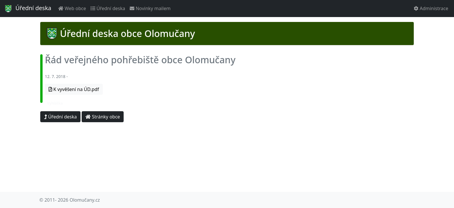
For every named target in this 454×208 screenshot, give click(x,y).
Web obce (72, 8)
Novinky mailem (150, 8)
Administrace (431, 8)
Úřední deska (27, 8)
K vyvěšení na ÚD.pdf (74, 89)
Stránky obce (102, 117)
